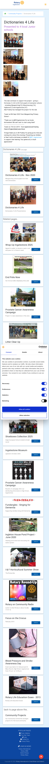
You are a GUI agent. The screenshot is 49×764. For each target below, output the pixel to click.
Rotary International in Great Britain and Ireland (30, 761)
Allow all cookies (24, 409)
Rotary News (24, 755)
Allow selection (24, 415)
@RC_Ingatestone (36, 137)
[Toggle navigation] (45, 4)
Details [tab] (24, 352)
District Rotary (24, 753)
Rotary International (24, 749)
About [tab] (40, 352)
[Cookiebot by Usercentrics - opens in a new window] (38, 347)
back (36, 719)
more (36, 179)
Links (24, 737)
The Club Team (24, 735)
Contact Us (24, 739)
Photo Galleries (24, 733)
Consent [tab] (9, 352)
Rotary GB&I (24, 751)
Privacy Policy (25, 741)
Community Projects (15, 14)
